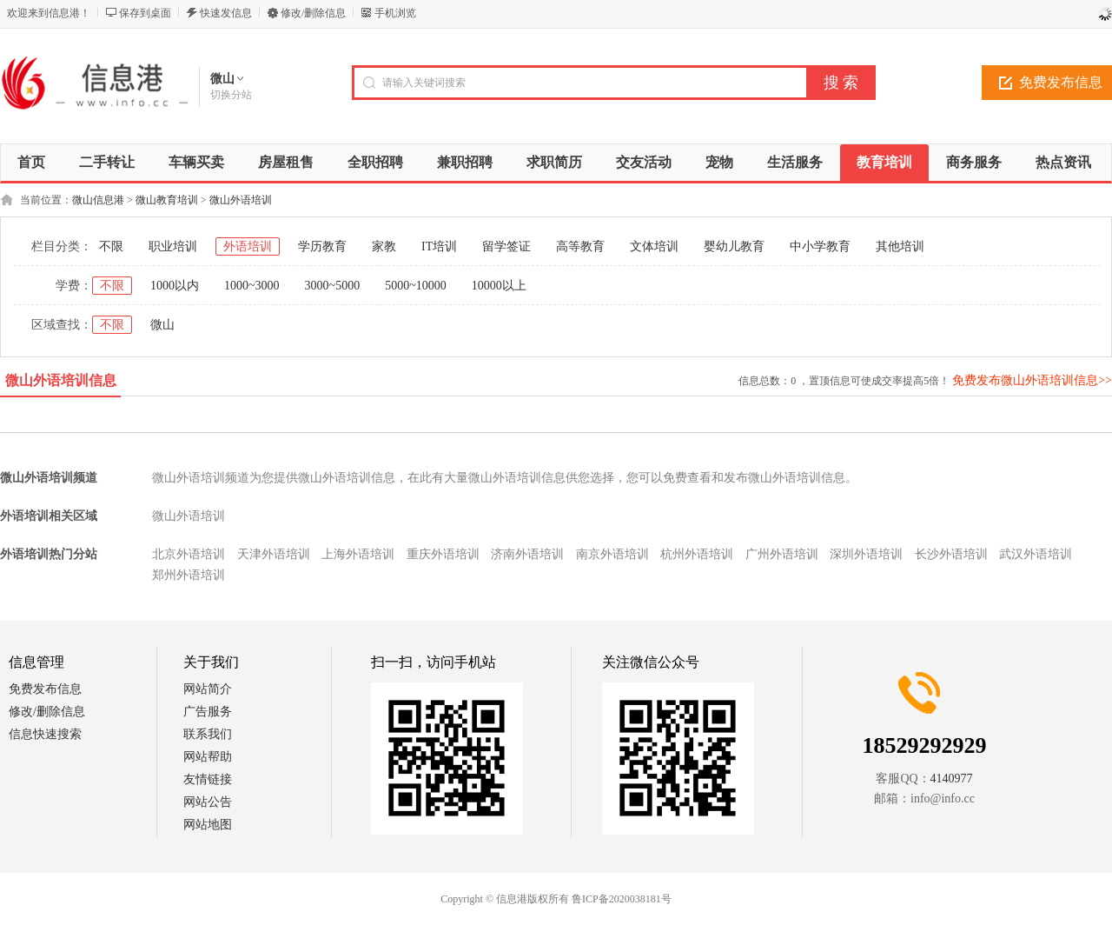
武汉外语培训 (1035, 554)
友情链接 (207, 779)
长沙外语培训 (951, 554)
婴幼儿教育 (734, 246)
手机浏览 (395, 13)
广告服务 (207, 711)
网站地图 (207, 824)
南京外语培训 (612, 554)
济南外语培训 (527, 554)
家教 (384, 246)
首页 (31, 162)
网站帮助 (207, 756)
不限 (111, 246)
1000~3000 (252, 285)
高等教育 (580, 246)
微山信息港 (98, 200)
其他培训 (900, 246)
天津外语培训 (273, 554)
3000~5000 (333, 285)
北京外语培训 (188, 554)
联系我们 (207, 734)
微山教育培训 (167, 200)
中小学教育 (820, 246)
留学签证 (506, 246)
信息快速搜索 (45, 734)
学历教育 (322, 246)
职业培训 (173, 246)
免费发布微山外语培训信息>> (1032, 380)
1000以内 (174, 285)
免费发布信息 (45, 688)
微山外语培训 (240, 200)
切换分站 (231, 95)
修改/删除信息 (313, 13)
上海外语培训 (357, 554)
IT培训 (439, 246)
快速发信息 (226, 13)
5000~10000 (416, 285)
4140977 (951, 778)
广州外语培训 (781, 554)
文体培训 (654, 246)
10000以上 (499, 285)
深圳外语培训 (866, 554)
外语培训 (247, 246)
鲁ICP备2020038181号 (622, 899)
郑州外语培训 (188, 575)
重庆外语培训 (443, 554)
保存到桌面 (145, 13)
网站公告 (207, 802)
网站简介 (207, 688)
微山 (162, 324)
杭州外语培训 (696, 554)
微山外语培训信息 (60, 380)
